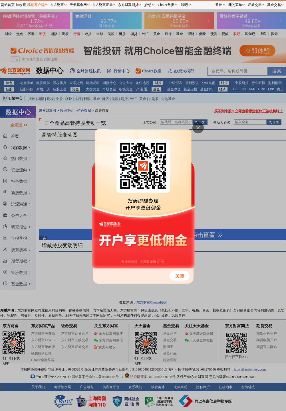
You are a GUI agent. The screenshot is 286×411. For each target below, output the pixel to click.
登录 (218, 5)
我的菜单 (235, 5)
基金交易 (274, 5)
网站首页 (8, 5)
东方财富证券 (102, 5)
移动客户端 (36, 5)
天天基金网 (78, 5)
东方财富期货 (128, 5)
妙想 (147, 5)
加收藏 (21, 5)
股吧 (184, 5)
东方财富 (57, 5)
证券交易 (254, 5)
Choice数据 (166, 5)
